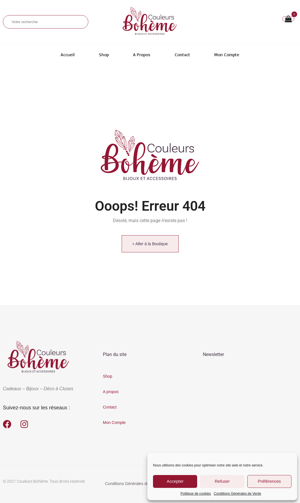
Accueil (68, 54)
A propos (141, 54)
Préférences (269, 481)
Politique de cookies (196, 494)
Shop (104, 54)
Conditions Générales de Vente (237, 494)
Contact (182, 54)
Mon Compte (226, 54)
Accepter (175, 481)
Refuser (222, 481)
